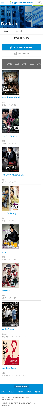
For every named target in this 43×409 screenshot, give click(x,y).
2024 (24, 63)
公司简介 (3, 392)
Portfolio (11, 392)
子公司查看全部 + (21, 386)
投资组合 (20, 392)
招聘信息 (29, 392)
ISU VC (21, 3)
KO (40, 2)
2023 (32, 63)
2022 (39, 63)
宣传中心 (37, 392)
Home (5, 31)
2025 (17, 63)
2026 (9, 63)
